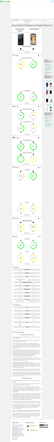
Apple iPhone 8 (48, 67)
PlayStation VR (48, 123)
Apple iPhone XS (34, 29)
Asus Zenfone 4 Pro (49, 66)
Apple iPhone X (48, 64)
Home (2, 3)
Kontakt (2, 9)
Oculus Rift (47, 126)
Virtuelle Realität (4, 7)
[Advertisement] (32, 10)
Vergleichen (27, 22)
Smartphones (4, 5)
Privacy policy (14, 438)
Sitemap (2, 11)
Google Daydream (48, 124)
